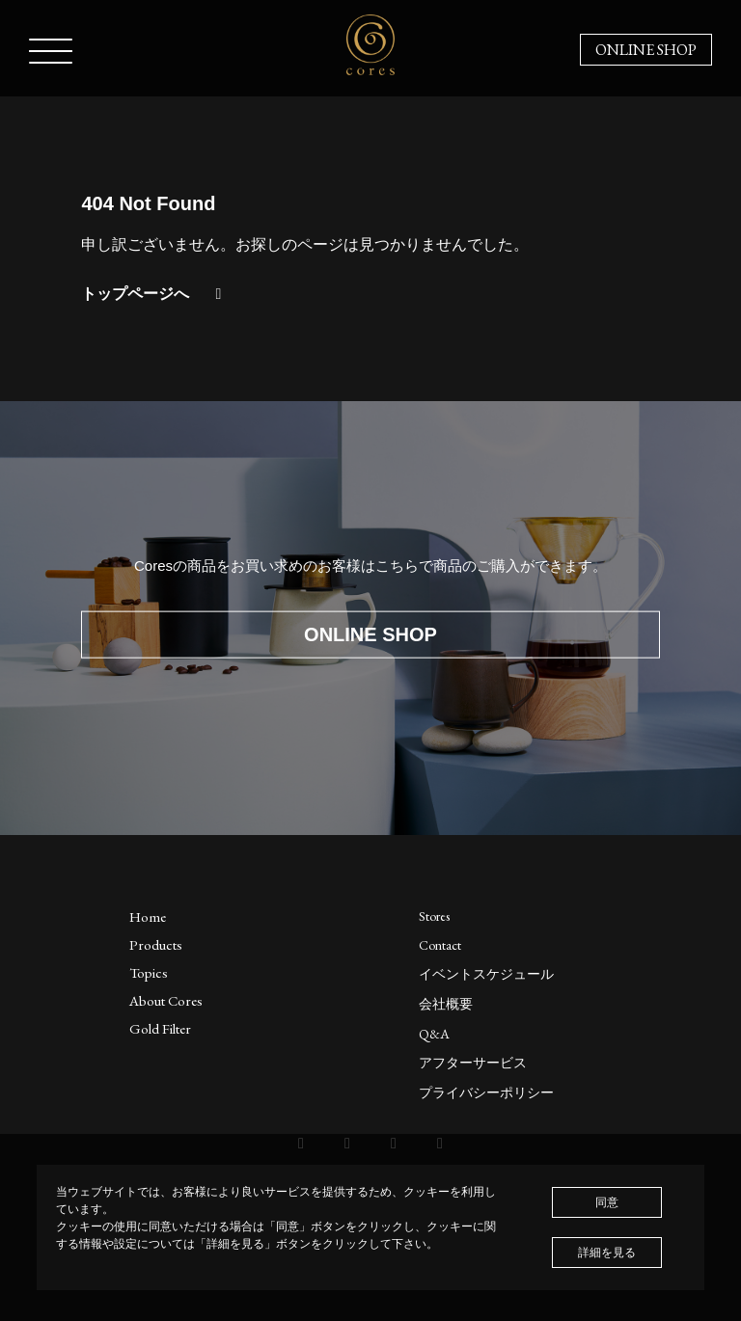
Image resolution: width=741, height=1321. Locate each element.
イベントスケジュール (486, 974)
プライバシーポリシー (486, 1092)
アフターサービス (473, 1062)
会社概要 (446, 1003)
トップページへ (154, 293)
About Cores (166, 1000)
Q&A (434, 1033)
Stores (434, 916)
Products (155, 944)
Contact (440, 945)
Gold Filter (160, 1028)
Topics (148, 972)
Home (147, 916)
